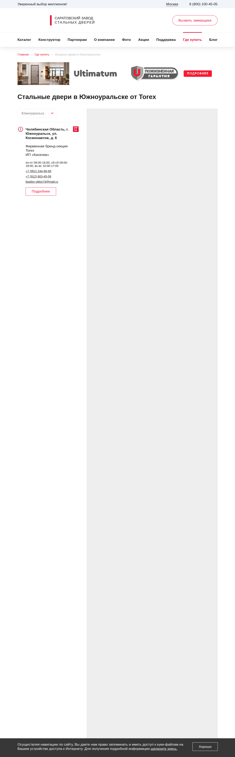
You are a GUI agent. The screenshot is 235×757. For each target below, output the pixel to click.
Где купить (192, 40)
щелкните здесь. (164, 749)
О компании (104, 40)
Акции (143, 40)
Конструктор (49, 40)
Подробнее (41, 191)
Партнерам (77, 40)
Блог (213, 40)
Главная (23, 54)
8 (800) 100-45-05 (203, 4)
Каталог (24, 40)
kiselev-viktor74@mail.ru (42, 181)
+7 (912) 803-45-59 (38, 176)
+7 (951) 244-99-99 (38, 171)
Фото (126, 40)
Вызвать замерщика (194, 20)
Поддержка (166, 40)
